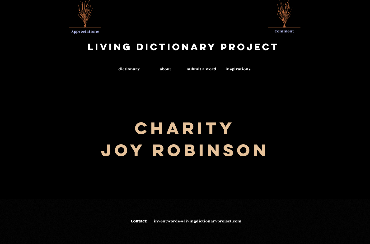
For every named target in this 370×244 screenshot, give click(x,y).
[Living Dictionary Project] (183, 47)
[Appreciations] (85, 31)
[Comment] (284, 31)
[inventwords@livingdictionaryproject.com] (197, 221)
